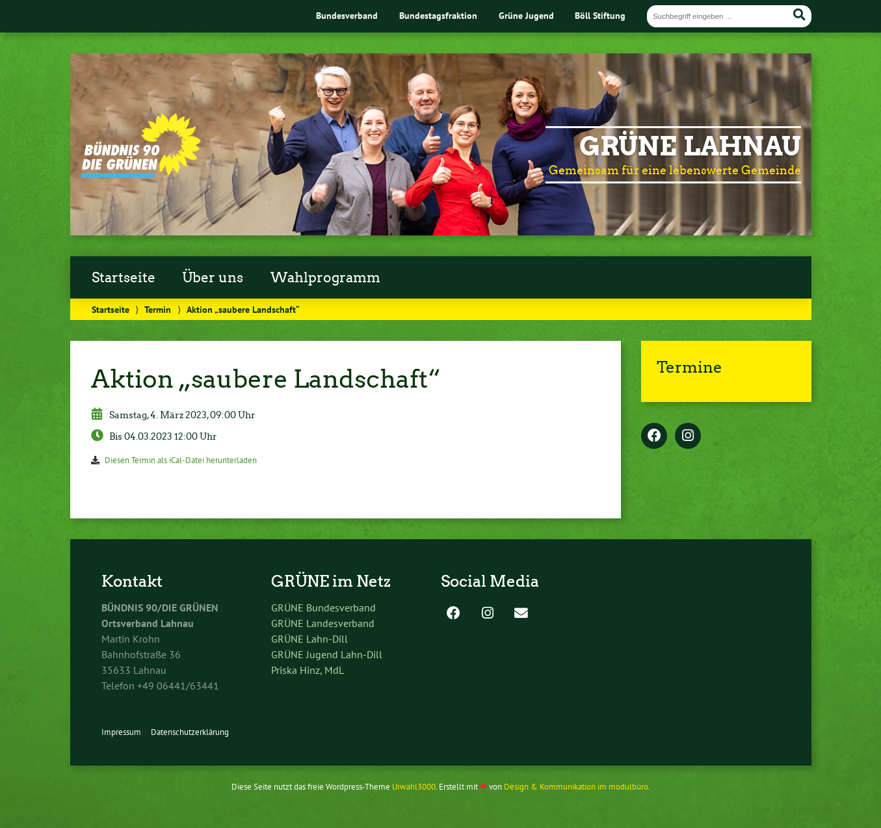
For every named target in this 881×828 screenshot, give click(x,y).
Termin (157, 309)
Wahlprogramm (325, 277)
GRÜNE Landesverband (323, 623)
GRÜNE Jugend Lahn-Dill (326, 654)
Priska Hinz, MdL (307, 669)
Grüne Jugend (526, 15)
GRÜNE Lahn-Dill (309, 638)
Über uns (212, 277)
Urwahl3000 (414, 786)
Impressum (121, 732)
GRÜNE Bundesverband (323, 607)
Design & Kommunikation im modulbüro (576, 786)
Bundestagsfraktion (438, 15)
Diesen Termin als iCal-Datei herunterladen (181, 460)
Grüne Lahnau (690, 146)
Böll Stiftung (600, 15)
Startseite (123, 277)
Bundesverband (347, 15)
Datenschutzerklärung (190, 732)
